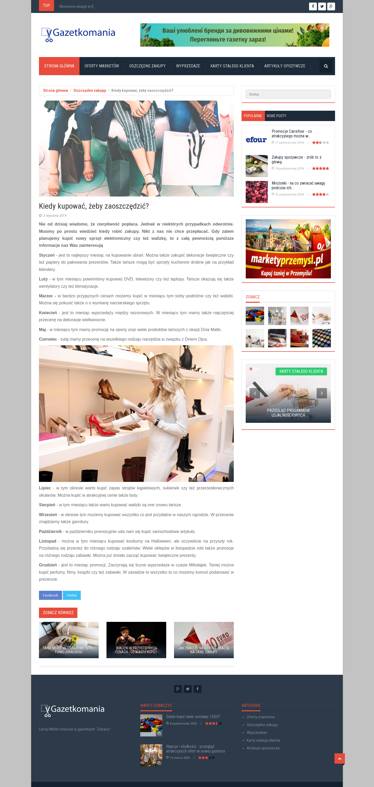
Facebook (50, 595)
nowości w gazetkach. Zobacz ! (85, 729)
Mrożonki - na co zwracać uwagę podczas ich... (298, 185)
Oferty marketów (102, 66)
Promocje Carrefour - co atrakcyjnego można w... (292, 133)
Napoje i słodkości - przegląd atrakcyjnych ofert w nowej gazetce (195, 749)
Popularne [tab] (253, 116)
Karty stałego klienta (232, 66)
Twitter (72, 595)
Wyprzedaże (188, 66)
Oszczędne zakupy (147, 66)
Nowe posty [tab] (276, 116)
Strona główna (59, 66)
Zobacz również (58, 612)
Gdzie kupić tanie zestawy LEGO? (193, 716)
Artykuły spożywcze (284, 66)
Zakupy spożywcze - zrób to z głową (297, 159)
